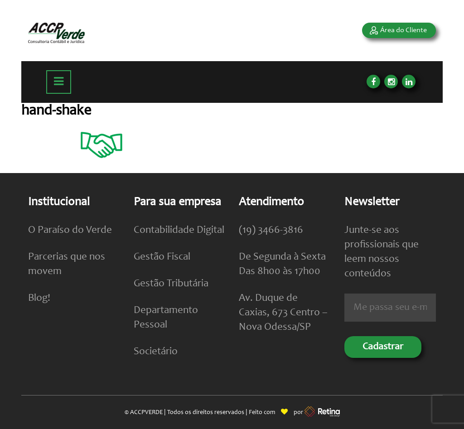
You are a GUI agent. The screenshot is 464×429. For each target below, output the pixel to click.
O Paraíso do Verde (70, 230)
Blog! (39, 298)
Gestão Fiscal (162, 257)
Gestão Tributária (171, 284)
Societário (156, 352)
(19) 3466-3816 (271, 230)
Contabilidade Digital (179, 230)
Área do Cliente (403, 30)
